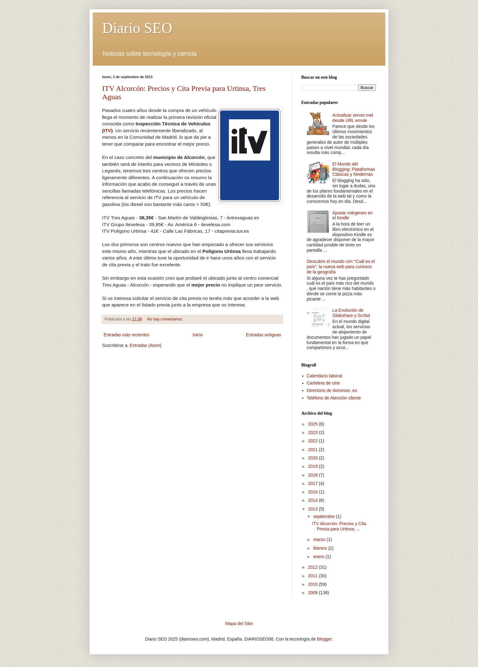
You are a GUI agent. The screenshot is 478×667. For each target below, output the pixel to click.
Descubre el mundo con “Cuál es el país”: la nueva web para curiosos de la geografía (341, 266)
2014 (313, 500)
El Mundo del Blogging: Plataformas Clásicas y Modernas (353, 169)
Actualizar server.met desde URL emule (352, 118)
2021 (313, 449)
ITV (107, 130)
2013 (313, 508)
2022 (313, 440)
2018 (313, 475)
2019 (313, 466)
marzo (319, 539)
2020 (313, 457)
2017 (313, 483)
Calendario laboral (324, 375)
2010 (313, 584)
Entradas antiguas (263, 334)
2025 (313, 424)
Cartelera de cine (323, 382)
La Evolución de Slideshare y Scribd (351, 313)
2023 (313, 432)
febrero (320, 548)
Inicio (198, 334)
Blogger (324, 639)
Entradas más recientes (126, 334)
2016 (313, 491)
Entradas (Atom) (146, 345)
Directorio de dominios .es (332, 390)
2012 (313, 567)
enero (319, 556)
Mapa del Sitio (239, 623)
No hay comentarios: (165, 319)
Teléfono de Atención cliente (334, 397)
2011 (313, 575)
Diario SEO (137, 28)
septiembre (324, 516)
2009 (313, 592)
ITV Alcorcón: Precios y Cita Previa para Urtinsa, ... (339, 526)
